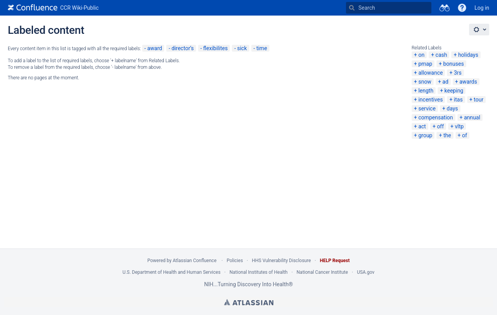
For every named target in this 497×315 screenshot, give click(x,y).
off (440, 126)
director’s (183, 48)
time (261, 48)
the (447, 135)
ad (445, 82)
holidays (468, 55)
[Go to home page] (53, 8)
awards (468, 82)
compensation (435, 117)
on (421, 55)
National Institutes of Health (258, 272)
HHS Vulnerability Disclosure (281, 260)
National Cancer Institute (322, 272)
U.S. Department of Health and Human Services (172, 272)
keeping (454, 91)
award (154, 48)
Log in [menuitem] (481, 8)
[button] (462, 8)
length (425, 91)
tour (478, 99)
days (452, 108)
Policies (235, 260)
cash (441, 55)
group (425, 135)
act (422, 126)
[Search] (352, 8)
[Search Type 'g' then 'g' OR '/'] (388, 8)
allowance (430, 73)
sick (242, 48)
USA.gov (365, 272)
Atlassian (248, 302)
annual (472, 117)
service (426, 108)
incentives (430, 99)
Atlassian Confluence (195, 260)
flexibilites (215, 48)
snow (424, 82)
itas (458, 99)
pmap (425, 64)
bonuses (453, 64)
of (464, 135)
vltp (459, 126)
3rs (458, 73)
